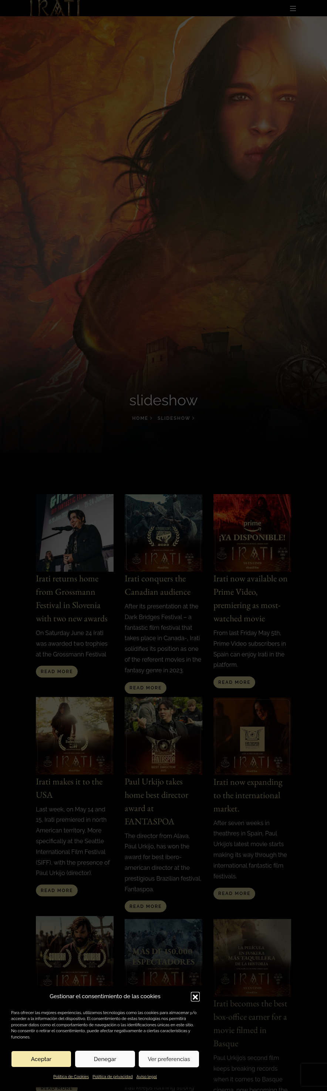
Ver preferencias (169, 1059)
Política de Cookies (71, 1076)
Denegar (105, 1059)
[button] (195, 996)
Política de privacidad (112, 1076)
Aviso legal (146, 1076)
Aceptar (41, 1059)
